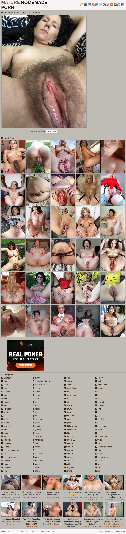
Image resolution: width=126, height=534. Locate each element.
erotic (36, 392)
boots (4, 433)
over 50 (68, 447)
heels (36, 443)
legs (67, 378)
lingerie (68, 385)
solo (98, 423)
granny (37, 430)
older (67, 433)
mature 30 (69, 440)
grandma (38, 426)
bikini (4, 416)
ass (4, 388)
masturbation (71, 388)
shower (99, 405)
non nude (69, 416)
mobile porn (70, 395)
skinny (99, 412)
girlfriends (38, 419)
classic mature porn (11, 450)
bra (3, 436)
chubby (5, 447)
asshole (5, 392)
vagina (99, 454)
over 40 (68, 443)
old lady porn (70, 426)
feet (35, 405)
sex (98, 395)
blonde (5, 423)
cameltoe (6, 443)
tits (97, 443)
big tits (5, 412)
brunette (6, 440)
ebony (36, 388)
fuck (36, 412)
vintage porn (101, 457)
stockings (100, 426)
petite (67, 464)
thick (98, 433)
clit (3, 454)
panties (68, 457)
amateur (6, 378)
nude (67, 419)
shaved (99, 402)
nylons (68, 423)
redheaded (101, 385)
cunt (4, 471)
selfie (98, 392)
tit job (98, 440)
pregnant (69, 467)
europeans (38, 395)
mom (67, 402)
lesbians (68, 381)
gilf (35, 416)
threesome (101, 436)
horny (36, 447)
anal (4, 381)
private (68, 471)
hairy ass (38, 436)
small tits (100, 419)
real (98, 381)
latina (36, 471)
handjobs (38, 440)
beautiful (6, 402)
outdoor (68, 436)
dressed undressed (42, 381)
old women (70, 430)
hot (35, 450)
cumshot (6, 467)
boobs (5, 430)
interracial (38, 461)
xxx (97, 471)
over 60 (68, 450)
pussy (99, 378)
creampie (6, 464)
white (98, 464)
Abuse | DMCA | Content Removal (14, 532)
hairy (36, 433)
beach (5, 398)
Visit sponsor (51, 131)
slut (98, 416)
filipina (36, 409)
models (68, 398)
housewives (39, 454)
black (4, 419)
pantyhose (69, 461)
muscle (68, 405)
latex (36, 467)
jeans (36, 464)
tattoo (98, 430)
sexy (98, 398)
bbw (4, 395)
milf (66, 392)
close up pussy (8, 457)
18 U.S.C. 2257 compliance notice (41, 532)
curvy (36, 378)
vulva (98, 461)
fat (35, 402)
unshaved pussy (103, 447)
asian (4, 385)
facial (36, 398)
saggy (99, 388)
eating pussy (39, 385)
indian (36, 457)
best (4, 405)
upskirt (99, 450)
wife (98, 467)
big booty (6, 409)
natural (68, 409)
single (99, 409)
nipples (68, 412)
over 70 (68, 454)
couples (5, 461)
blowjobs (6, 426)
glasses (37, 423)
